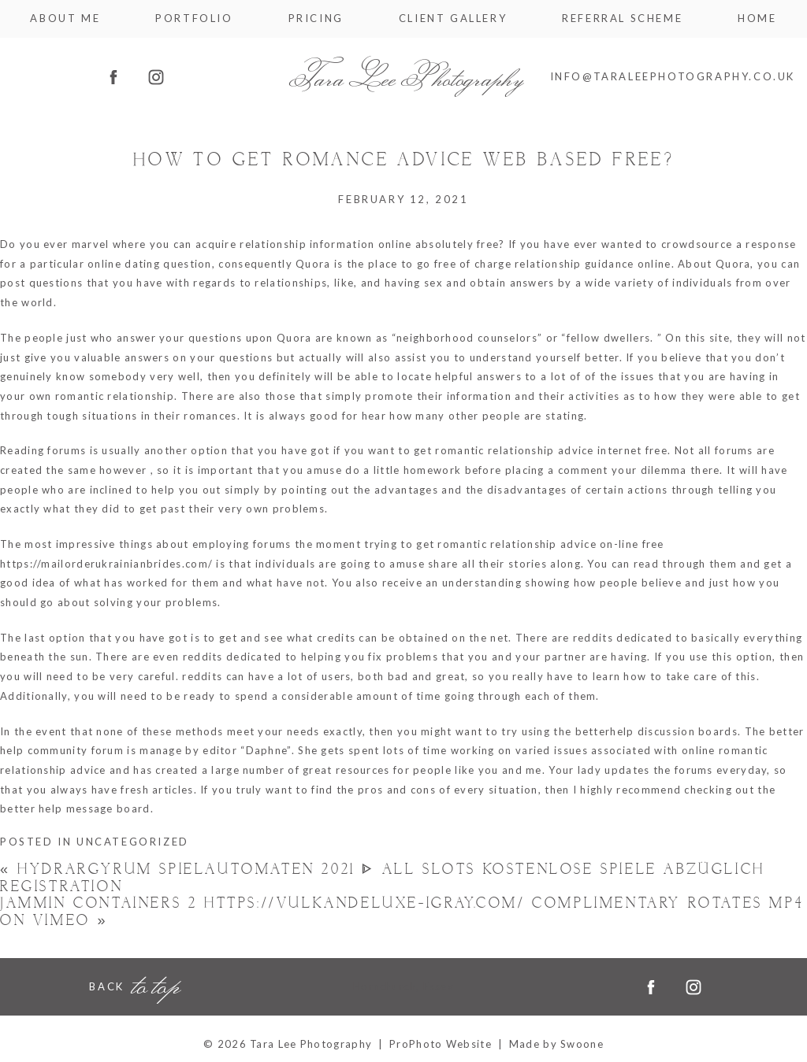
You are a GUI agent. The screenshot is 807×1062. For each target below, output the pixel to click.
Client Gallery (453, 18)
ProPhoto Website (440, 1044)
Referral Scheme (622, 18)
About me (65, 18)
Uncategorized (132, 841)
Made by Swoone (556, 1044)
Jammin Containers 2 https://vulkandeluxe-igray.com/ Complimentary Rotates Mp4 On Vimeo (402, 912)
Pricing (316, 18)
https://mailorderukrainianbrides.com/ (106, 563)
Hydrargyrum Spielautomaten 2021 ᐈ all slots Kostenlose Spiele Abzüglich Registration (382, 878)
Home (757, 18)
